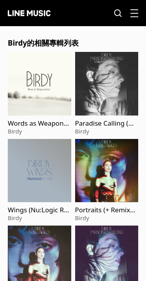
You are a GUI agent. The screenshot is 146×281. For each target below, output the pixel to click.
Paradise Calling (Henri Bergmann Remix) (106, 123)
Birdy (15, 131)
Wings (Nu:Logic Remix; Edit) (38, 210)
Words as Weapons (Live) (37, 123)
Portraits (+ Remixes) (104, 210)
